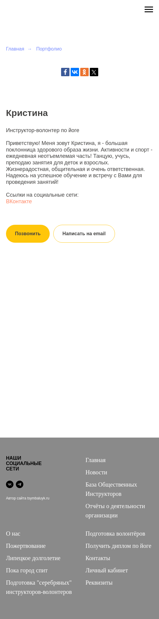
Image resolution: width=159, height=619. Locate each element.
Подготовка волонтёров (115, 533)
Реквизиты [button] (99, 582)
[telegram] (19, 484)
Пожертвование (26, 545)
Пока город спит (27, 570)
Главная (15, 48)
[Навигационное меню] (149, 10)
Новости (96, 472)
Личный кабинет (107, 570)
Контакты (98, 558)
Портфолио (49, 48)
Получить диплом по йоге (119, 545)
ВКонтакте (19, 201)
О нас (13, 533)
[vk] (9, 484)
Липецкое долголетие (33, 558)
